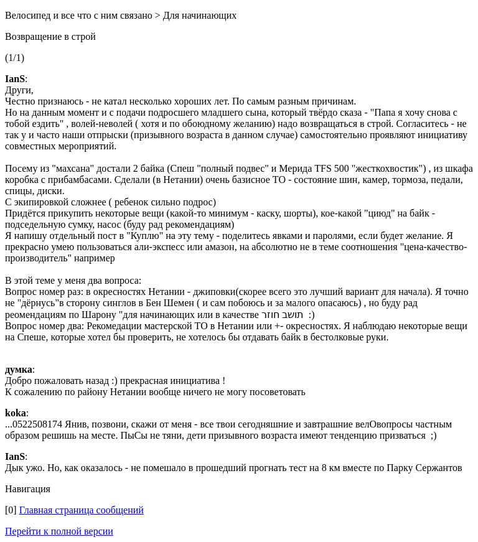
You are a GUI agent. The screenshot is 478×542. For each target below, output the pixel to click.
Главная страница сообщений (81, 510)
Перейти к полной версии (59, 531)
